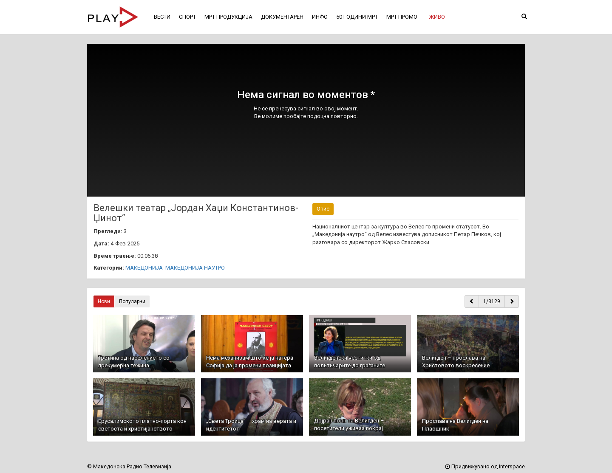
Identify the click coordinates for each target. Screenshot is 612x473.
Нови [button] (104, 301)
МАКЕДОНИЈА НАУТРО (195, 268)
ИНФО (320, 17)
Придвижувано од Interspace (485, 466)
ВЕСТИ (162, 17)
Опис (323, 209)
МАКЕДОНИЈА (144, 268)
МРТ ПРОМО (401, 17)
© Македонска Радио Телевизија (129, 466)
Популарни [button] (132, 301)
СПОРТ (187, 17)
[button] (437, 17)
